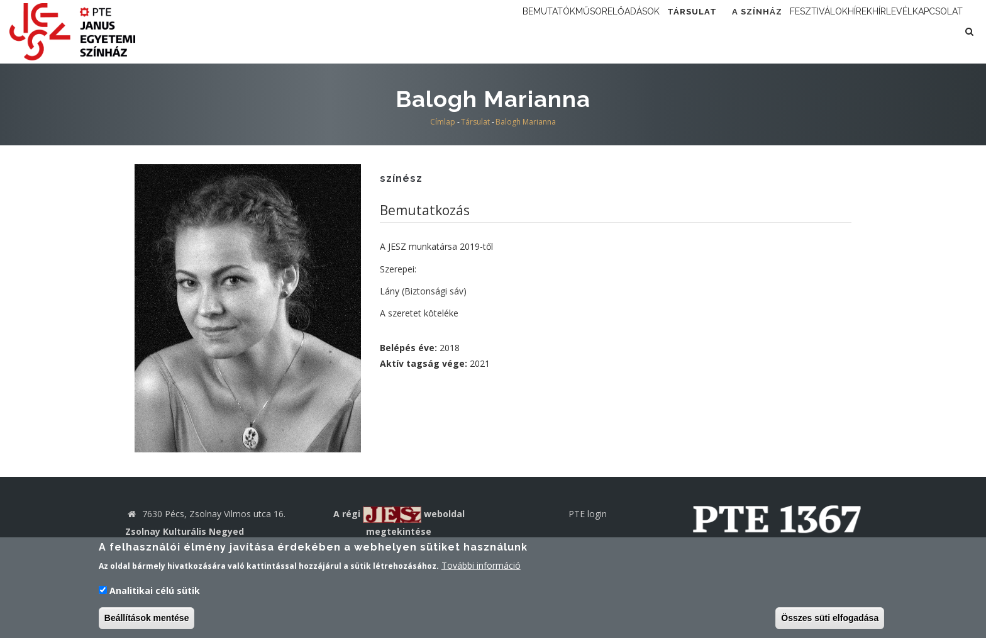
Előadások (527, 31)
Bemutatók (405, 31)
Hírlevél (861, 31)
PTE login (587, 514)
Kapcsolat (927, 31)
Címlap (442, 121)
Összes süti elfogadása (829, 619)
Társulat (603, 31)
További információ (481, 567)
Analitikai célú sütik (154, 592)
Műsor (467, 31)
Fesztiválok (748, 31)
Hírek (809, 31)
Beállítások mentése (146, 619)
